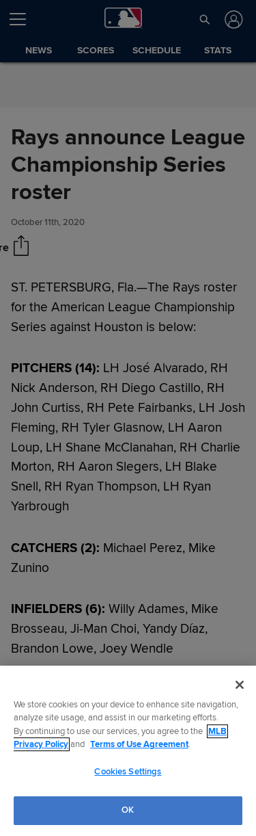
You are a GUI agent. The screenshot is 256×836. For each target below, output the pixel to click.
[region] (128, 751)
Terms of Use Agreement (139, 744)
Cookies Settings (127, 771)
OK (128, 810)
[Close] (240, 685)
